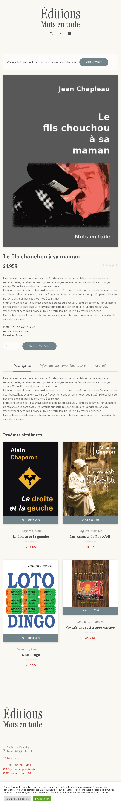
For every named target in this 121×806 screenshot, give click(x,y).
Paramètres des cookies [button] (17, 799)
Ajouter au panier (39, 346)
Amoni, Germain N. (90, 621)
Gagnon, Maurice (90, 531)
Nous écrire (14, 758)
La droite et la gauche (31, 536)
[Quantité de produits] (11, 346)
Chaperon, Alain (31, 531)
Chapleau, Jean (21, 331)
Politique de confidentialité (19, 769)
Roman (19, 335)
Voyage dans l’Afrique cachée (90, 627)
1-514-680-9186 (21, 765)
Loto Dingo (31, 655)
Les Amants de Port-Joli (90, 536)
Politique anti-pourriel (17, 773)
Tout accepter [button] (42, 799)
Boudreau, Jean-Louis (31, 649)
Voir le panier (94, 62)
